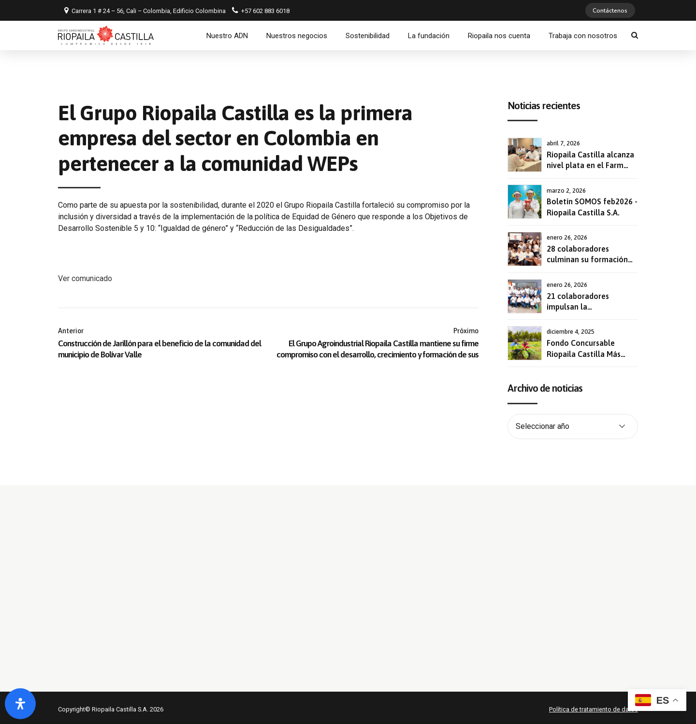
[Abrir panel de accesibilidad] (20, 703)
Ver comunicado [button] (85, 275)
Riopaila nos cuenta (499, 35)
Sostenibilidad (368, 35)
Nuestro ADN (227, 35)
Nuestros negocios (296, 35)
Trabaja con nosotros (583, 35)
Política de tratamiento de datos (593, 706)
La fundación (429, 35)
